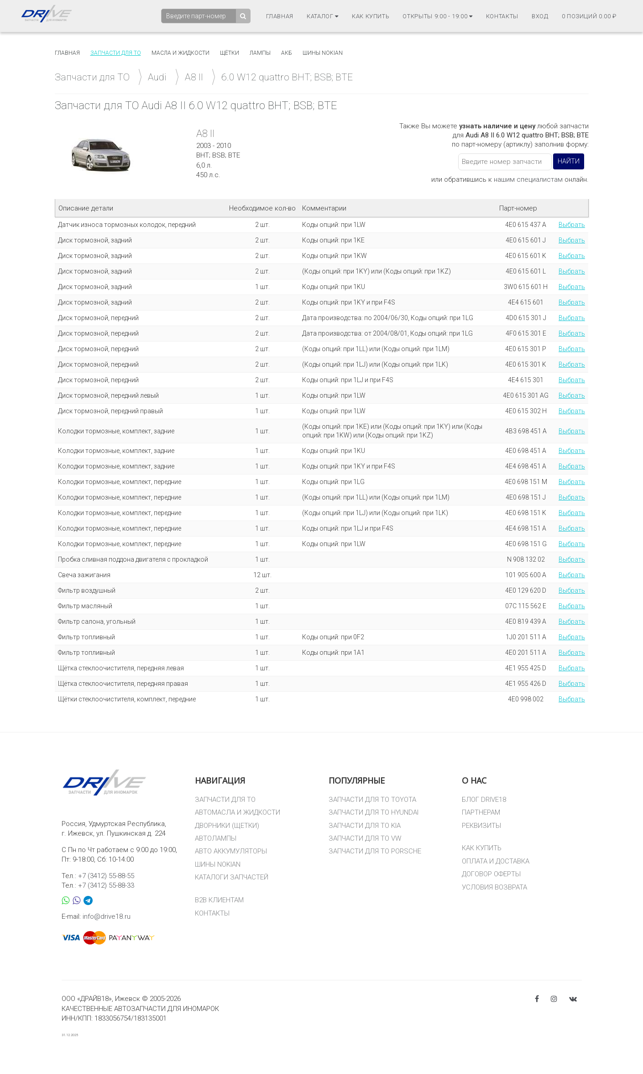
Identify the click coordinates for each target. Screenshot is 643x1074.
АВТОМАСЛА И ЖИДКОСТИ (237, 812)
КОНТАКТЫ (212, 913)
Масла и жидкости (180, 53)
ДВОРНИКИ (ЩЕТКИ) (227, 825)
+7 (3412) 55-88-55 (106, 876)
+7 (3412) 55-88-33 (106, 885)
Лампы (260, 53)
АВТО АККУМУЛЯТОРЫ (231, 851)
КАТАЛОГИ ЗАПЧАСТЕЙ (231, 877)
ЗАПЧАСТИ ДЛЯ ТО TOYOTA (372, 799)
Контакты (502, 16)
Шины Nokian (323, 53)
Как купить (371, 16)
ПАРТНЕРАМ (481, 812)
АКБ (286, 53)
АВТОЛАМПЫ (215, 838)
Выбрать (572, 224)
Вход (540, 16)
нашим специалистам (528, 179)
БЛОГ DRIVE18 (484, 799)
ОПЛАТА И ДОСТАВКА (495, 861)
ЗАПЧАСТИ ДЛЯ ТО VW (365, 838)
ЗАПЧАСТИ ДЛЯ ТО (225, 799)
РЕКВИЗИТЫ (481, 825)
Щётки (229, 53)
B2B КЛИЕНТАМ (219, 900)
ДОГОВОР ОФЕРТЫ (491, 874)
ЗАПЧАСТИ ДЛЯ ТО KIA (365, 825)
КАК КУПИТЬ (482, 848)
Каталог (323, 16)
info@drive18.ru (107, 916)
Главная (280, 16)
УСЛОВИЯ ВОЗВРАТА (494, 887)
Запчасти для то (115, 53)
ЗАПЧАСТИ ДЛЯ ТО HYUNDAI (373, 812)
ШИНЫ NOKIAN (217, 864)
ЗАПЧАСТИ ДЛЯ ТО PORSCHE (375, 851)
